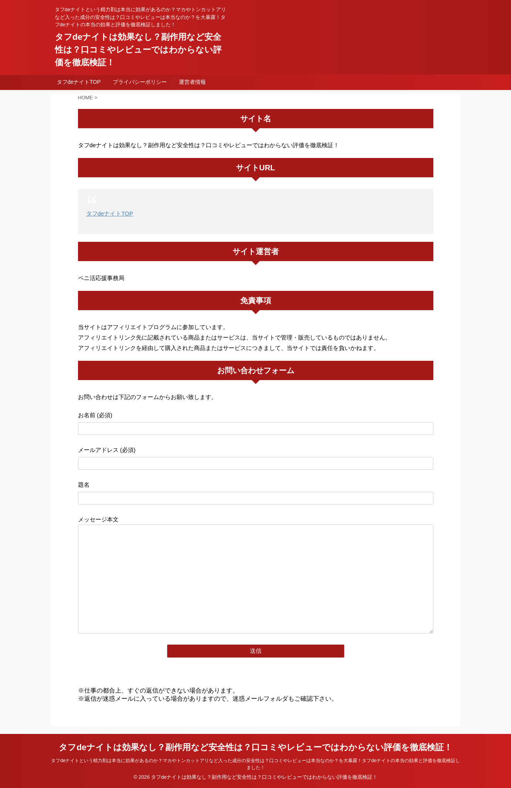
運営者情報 (192, 82)
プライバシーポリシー (140, 82)
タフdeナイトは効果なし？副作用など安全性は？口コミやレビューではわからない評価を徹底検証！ (138, 49)
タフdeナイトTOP (79, 82)
